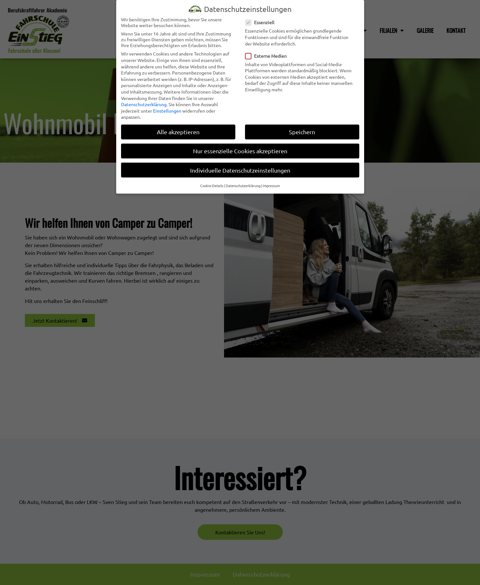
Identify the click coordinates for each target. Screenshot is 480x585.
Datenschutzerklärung (144, 102)
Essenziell (262, 20)
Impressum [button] (271, 183)
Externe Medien (268, 53)
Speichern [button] (302, 129)
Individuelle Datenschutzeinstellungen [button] (240, 168)
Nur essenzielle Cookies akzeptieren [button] (240, 149)
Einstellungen (167, 109)
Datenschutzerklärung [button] (243, 183)
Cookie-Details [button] (211, 183)
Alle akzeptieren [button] (178, 129)
